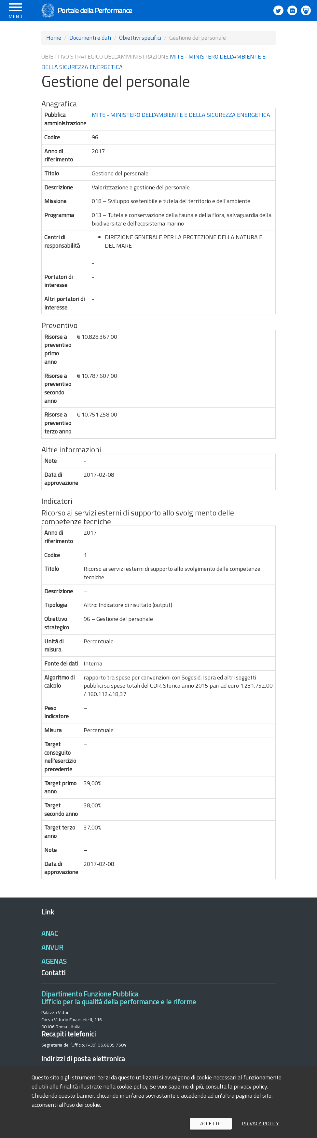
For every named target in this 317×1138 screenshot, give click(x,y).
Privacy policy (260, 1123)
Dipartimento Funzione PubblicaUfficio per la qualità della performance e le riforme (118, 998)
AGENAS (54, 961)
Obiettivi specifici (140, 37)
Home (53, 37)
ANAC (49, 933)
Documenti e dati (90, 37)
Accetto (211, 1123)
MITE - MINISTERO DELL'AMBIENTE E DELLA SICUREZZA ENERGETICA (181, 114)
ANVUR (52, 947)
